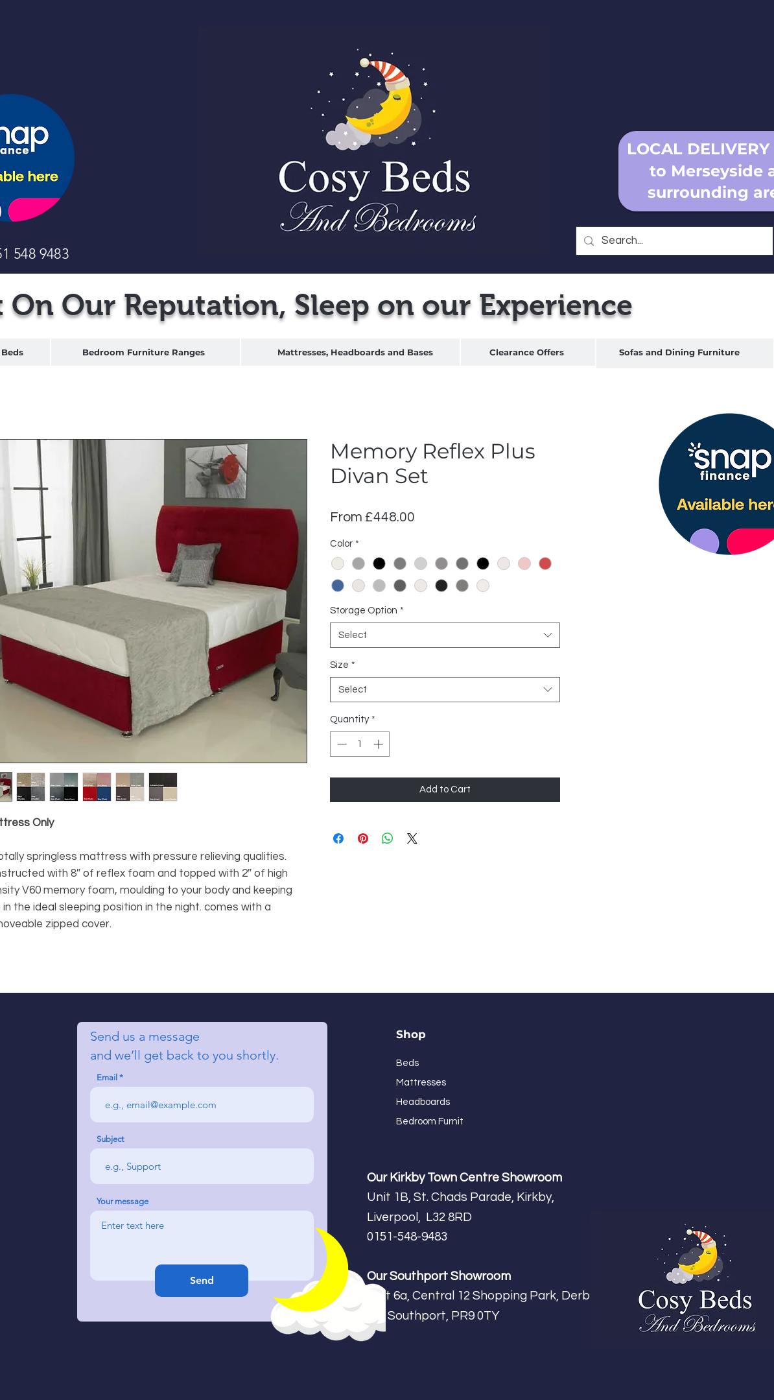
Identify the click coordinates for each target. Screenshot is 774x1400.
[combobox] (445, 635)
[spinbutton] (360, 744)
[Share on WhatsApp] (387, 838)
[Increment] (379, 744)
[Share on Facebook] (338, 838)
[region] (145, 352)
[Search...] (673, 241)
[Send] (201, 1280)
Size (342, 665)
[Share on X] (412, 838)
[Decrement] (340, 744)
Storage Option (367, 610)
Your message (122, 1201)
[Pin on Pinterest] (363, 838)
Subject (110, 1139)
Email (107, 1077)
